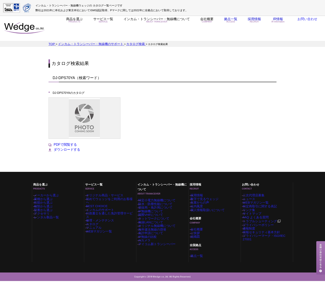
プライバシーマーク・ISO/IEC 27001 (268, 249)
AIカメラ (147, 254)
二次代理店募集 (255, 192)
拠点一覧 (225, 29)
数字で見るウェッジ (206, 197)
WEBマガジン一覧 (100, 234)
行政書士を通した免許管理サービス (110, 213)
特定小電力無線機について (157, 197)
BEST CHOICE (98, 203)
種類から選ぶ (45, 208)
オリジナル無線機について (157, 233)
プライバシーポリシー (259, 234)
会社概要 (201, 29)
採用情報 (250, 29)
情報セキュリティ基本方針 (262, 244)
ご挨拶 (198, 239)
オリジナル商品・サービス (105, 192)
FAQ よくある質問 (257, 223)
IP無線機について (152, 213)
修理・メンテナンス (101, 218)
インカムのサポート (101, 208)
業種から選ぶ (45, 197)
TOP (51, 43)
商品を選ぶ (74, 29)
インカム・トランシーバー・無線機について (153, 29)
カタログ (95, 223)
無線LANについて (152, 228)
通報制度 (252, 239)
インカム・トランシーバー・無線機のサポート (82, 43)
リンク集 (252, 213)
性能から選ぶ (45, 203)
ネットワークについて (155, 223)
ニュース (252, 197)
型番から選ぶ (45, 213)
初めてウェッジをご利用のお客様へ (110, 197)
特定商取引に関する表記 (260, 208)
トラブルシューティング (262, 229)
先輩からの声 (202, 203)
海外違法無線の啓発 (154, 239)
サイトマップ (254, 218)
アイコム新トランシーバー (157, 259)
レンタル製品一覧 (48, 223)
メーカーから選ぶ (48, 192)
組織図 (198, 244)
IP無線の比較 (150, 249)
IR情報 (274, 29)
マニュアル (96, 228)
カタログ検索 (119, 43)
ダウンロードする (64, 149)
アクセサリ (44, 218)
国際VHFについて (152, 218)
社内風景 (200, 208)
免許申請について (152, 244)
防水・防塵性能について (156, 202)
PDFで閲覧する (63, 144)
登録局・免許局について (156, 207)
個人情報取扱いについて (208, 213)
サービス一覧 (103, 29)
